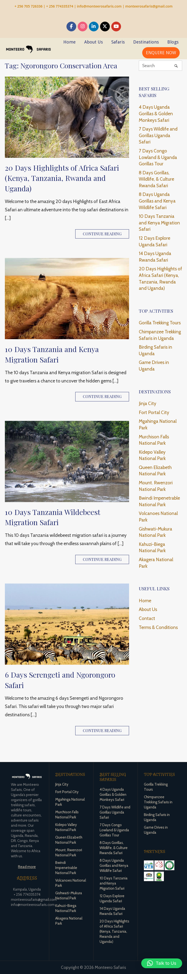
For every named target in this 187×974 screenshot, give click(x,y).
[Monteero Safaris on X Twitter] (105, 26)
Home (69, 41)
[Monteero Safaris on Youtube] (116, 26)
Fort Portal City (154, 412)
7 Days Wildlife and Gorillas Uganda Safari (158, 135)
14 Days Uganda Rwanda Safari (155, 257)
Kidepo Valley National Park (152, 455)
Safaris (118, 41)
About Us (93, 41)
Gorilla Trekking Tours (160, 323)
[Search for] (160, 66)
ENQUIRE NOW (161, 52)
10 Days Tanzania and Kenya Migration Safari (52, 354)
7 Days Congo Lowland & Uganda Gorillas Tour (158, 157)
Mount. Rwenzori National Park (156, 486)
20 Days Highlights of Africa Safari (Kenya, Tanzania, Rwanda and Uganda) (62, 178)
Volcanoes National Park (158, 517)
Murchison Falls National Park (154, 440)
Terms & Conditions (158, 627)
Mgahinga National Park (158, 424)
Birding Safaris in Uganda (155, 350)
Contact (147, 618)
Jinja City (147, 403)
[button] (161, 963)
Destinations (146, 41)
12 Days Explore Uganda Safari (154, 241)
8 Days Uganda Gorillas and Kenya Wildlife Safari (157, 201)
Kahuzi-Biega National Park (152, 547)
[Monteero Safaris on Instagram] (82, 26)
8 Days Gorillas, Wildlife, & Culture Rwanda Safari (156, 179)
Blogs (172, 41)
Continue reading (102, 233)
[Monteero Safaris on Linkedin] (94, 26)
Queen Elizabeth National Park (155, 471)
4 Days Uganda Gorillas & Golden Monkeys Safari (156, 113)
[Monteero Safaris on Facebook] (71, 26)
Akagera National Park (156, 563)
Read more (27, 867)
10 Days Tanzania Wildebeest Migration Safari (52, 517)
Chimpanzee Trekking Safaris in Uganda (160, 335)
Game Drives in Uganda (154, 366)
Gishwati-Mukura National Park (155, 532)
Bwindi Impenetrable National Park (159, 501)
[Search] (176, 66)
